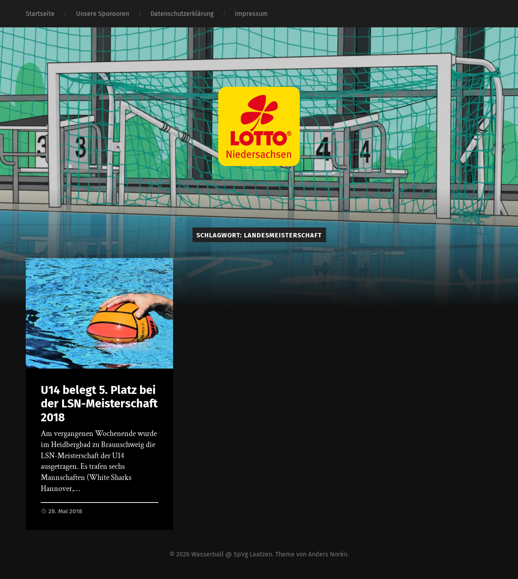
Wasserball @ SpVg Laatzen (231, 554)
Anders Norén (327, 554)
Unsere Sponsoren (102, 13)
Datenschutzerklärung (181, 13)
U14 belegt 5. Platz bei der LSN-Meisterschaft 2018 (99, 403)
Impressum (251, 13)
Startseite (40, 13)
